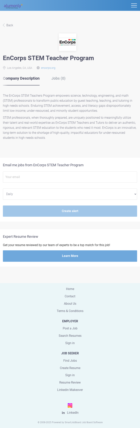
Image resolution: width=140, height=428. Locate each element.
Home (70, 289)
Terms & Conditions (70, 311)
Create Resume (70, 368)
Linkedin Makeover (70, 390)
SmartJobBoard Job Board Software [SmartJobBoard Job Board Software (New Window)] (84, 422)
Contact (70, 296)
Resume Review (70, 382)
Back (9, 25)
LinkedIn (73, 412)
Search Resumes (70, 336)
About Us (70, 303)
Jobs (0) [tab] (58, 78)
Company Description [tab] (21, 78)
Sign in (70, 343)
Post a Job (70, 328)
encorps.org (48, 67)
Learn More (70, 256)
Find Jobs (70, 360)
